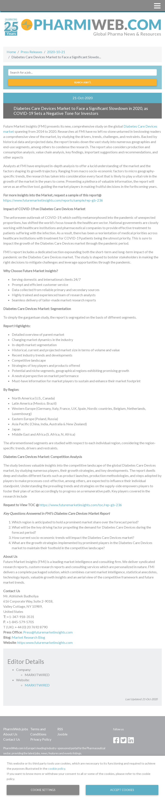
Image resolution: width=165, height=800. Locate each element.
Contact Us (11, 739)
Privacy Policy (40, 739)
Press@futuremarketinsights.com (48, 632)
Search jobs (82, 82)
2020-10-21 (56, 52)
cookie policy (56, 768)
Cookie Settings (43, 790)
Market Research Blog (28, 637)
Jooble (62, 734)
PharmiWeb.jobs (15, 729)
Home (11, 52)
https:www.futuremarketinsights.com (45, 642)
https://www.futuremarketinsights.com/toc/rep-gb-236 (81, 505)
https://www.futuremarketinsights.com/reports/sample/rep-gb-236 (53, 200)
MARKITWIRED (37, 685)
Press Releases (31, 52)
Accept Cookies (122, 790)
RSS (60, 729)
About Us (10, 734)
